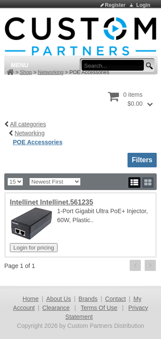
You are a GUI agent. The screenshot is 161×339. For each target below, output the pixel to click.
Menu (19, 65)
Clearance (56, 307)
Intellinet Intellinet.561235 (51, 202)
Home (31, 298)
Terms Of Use (99, 307)
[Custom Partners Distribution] (80, 36)
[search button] (148, 66)
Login (143, 5)
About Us (58, 298)
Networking (51, 72)
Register (115, 5)
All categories (28, 124)
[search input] (115, 65)
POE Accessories (37, 142)
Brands (88, 298)
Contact (115, 298)
